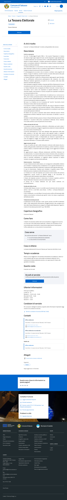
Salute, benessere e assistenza (41, 443)
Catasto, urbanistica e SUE (24, 445)
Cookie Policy (37, 463)
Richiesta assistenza (23, 465)
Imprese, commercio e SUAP (40, 439)
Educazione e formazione (24, 449)
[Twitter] (42, 6)
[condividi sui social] (50, 20)
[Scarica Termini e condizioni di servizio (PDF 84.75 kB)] (36, 311)
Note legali (36, 465)
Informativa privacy (38, 461)
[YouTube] (44, 6)
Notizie (51, 435)
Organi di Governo (7, 437)
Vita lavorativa (37, 451)
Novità (16, 11)
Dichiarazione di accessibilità (40, 467)
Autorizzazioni (22, 443)
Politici (4, 439)
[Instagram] (49, 6)
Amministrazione (9, 11)
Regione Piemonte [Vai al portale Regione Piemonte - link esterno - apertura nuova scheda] (7, 1)
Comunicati (52, 437)
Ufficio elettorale (29, 345)
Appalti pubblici (22, 441)
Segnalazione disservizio (24, 463)
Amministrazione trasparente (40, 459)
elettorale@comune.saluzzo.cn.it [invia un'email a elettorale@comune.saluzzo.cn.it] (33, 326)
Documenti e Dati (6, 445)
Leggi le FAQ (21, 459)
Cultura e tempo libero (23, 447)
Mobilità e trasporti (38, 441)
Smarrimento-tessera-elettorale (34, 358)
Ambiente (21, 437)
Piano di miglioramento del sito (41, 469)
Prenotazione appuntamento (25, 461)
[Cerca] (61, 6)
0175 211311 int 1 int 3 (31, 325)
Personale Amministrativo (8, 441)
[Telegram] (47, 6)
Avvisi (51, 439)
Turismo (36, 449)
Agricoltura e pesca (23, 435)
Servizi (20, 11)
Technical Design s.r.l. (11, 496)
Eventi (51, 450)
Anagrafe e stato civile (23, 439)
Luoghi (51, 448)
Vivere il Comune (28, 11)
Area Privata (5, 488)
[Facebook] (39, 6)
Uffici (4, 435)
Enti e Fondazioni (6, 443)
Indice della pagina (10, 44)
